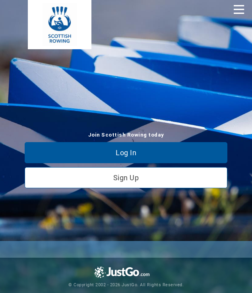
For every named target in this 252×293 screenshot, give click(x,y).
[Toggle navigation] (239, 9)
